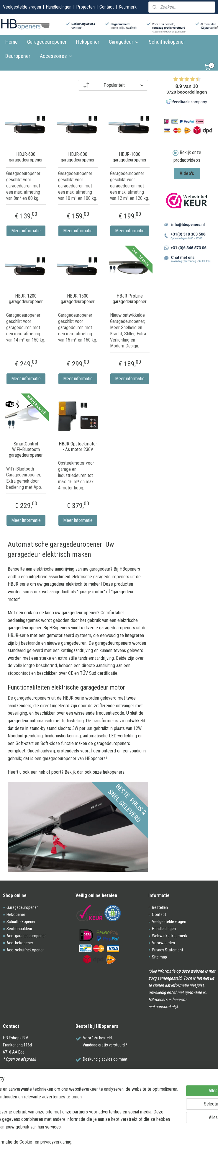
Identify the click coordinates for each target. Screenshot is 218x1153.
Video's (187, 173)
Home (11, 42)
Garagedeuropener (47, 42)
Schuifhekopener (167, 42)
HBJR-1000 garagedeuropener (130, 157)
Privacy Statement (167, 950)
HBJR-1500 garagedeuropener (78, 298)
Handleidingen (58, 7)
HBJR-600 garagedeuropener (26, 157)
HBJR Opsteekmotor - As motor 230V (78, 446)
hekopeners (113, 772)
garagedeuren (73, 643)
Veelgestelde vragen (22, 7)
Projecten (85, 7)
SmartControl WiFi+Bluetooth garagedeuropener (26, 449)
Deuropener (17, 56)
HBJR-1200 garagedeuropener (26, 298)
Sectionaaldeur (19, 928)
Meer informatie (26, 230)
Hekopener (87, 42)
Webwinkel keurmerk (169, 935)
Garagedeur (124, 42)
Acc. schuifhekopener (25, 950)
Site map (159, 957)
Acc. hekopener (19, 942)
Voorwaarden (163, 942)
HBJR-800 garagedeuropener (78, 157)
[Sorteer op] (113, 85)
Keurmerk (128, 7)
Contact (106, 7)
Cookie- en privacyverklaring (91, 1142)
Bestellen (160, 907)
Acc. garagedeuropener (26, 935)
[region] (70, 1108)
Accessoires (56, 56)
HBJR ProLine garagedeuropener (130, 298)
